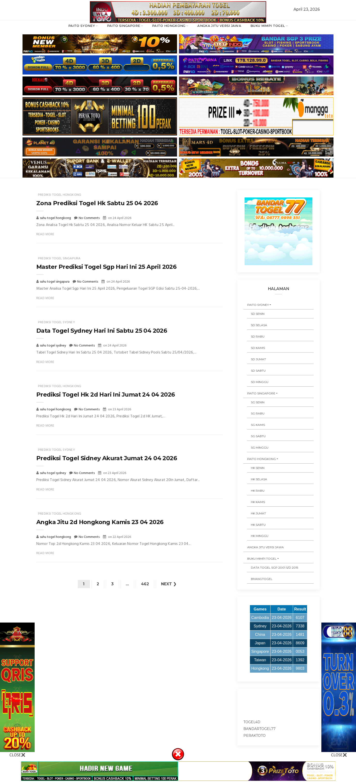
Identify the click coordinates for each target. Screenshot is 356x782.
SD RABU (257, 336)
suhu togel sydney (53, 345)
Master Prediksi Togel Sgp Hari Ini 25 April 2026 (106, 266)
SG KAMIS (258, 425)
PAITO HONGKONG (169, 26)
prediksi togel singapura (59, 258)
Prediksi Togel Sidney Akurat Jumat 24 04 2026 (106, 458)
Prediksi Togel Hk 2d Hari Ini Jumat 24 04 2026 (105, 394)
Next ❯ (168, 584)
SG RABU (257, 413)
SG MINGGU (259, 447)
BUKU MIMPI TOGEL (267, 26)
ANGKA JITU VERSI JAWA (219, 26)
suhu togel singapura (55, 282)
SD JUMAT (258, 359)
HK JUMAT (258, 513)
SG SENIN (257, 402)
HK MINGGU (259, 536)
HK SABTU (258, 524)
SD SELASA (259, 325)
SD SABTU (258, 370)
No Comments (89, 218)
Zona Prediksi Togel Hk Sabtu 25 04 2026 (97, 203)
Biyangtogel (261, 579)
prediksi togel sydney (56, 322)
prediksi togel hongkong (59, 195)
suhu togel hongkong (56, 218)
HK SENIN (257, 468)
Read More (45, 234)
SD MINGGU (259, 382)
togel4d (251, 722)
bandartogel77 (259, 729)
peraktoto (254, 735)
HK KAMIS (258, 502)
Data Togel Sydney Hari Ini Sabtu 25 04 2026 (101, 330)
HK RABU (257, 490)
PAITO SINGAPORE (123, 26)
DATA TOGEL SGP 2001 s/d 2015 (274, 567)
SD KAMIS (258, 348)
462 (145, 584)
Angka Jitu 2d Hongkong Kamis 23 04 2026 (99, 522)
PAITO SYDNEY (81, 26)
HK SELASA (259, 479)
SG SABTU (258, 436)
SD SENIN (257, 314)
